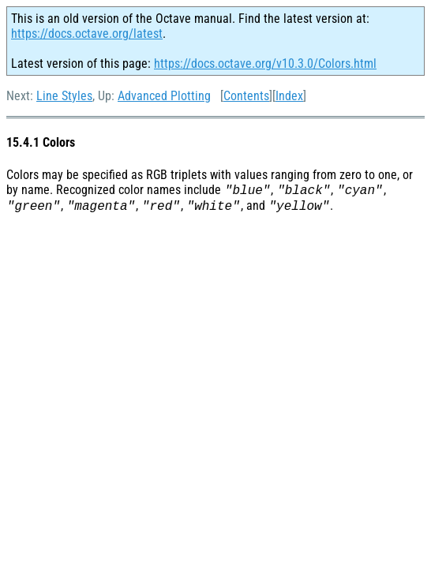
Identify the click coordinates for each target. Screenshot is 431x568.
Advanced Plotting (164, 95)
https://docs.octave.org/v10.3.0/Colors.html (265, 63)
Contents (246, 95)
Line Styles (64, 95)
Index (289, 95)
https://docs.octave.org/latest (87, 33)
